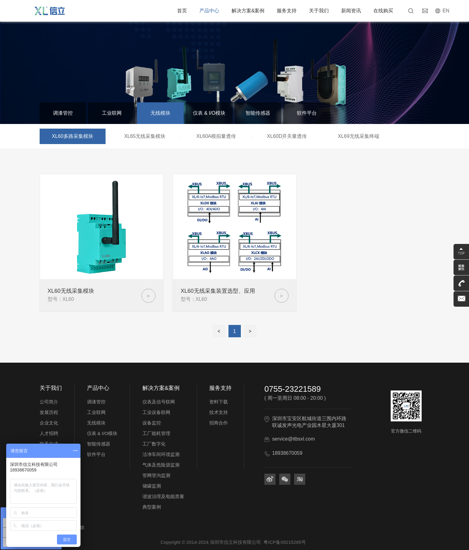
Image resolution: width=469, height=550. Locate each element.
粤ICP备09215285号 (284, 542)
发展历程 (49, 412)
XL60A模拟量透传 (216, 136)
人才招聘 (49, 433)
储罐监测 (151, 485)
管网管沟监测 (156, 475)
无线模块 (160, 113)
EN (445, 10)
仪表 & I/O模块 (209, 113)
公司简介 (49, 401)
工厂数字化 (154, 443)
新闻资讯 (351, 10)
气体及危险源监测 (161, 464)
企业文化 (49, 422)
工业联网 (112, 113)
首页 (182, 10)
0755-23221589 (292, 389)
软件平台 (307, 113)
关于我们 (319, 10)
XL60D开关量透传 (287, 136)
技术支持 (218, 412)
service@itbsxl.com (293, 438)
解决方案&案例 (248, 10)
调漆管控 (63, 113)
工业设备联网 (156, 412)
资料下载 (218, 401)
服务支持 (287, 10)
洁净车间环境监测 (161, 454)
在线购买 (383, 10)
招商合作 (218, 422)
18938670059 (287, 453)
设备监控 (151, 422)
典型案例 (151, 506)
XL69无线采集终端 (358, 136)
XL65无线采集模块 (144, 136)
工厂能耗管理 (156, 433)
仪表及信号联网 (158, 401)
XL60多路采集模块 (72, 136)
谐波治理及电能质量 (163, 496)
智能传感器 (257, 113)
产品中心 (209, 10)
